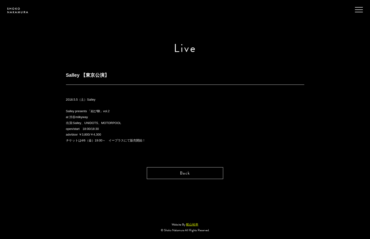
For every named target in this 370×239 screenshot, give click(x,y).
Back (185, 173)
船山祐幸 (192, 224)
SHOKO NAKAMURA (18, 10)
